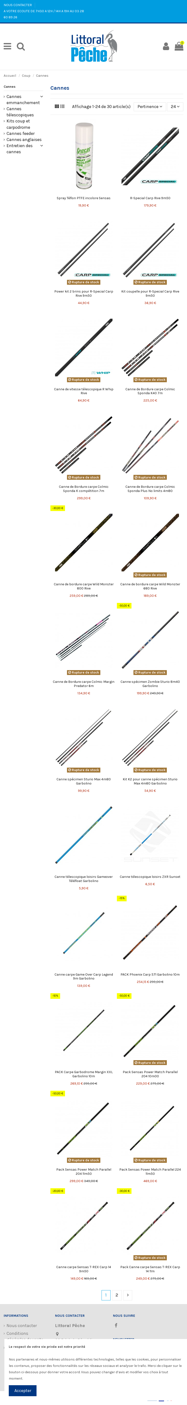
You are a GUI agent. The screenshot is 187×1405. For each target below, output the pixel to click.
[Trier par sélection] (150, 106)
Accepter (22, 1390)
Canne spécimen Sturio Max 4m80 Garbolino (83, 781)
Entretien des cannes (20, 148)
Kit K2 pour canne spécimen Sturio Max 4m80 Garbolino (150, 781)
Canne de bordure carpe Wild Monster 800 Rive (84, 586)
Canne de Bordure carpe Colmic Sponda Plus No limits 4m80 (150, 489)
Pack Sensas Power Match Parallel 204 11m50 (83, 1171)
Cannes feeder (21, 133)
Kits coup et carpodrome (18, 124)
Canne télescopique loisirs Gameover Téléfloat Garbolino (84, 879)
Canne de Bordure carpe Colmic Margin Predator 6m (83, 684)
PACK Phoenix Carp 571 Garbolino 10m (150, 974)
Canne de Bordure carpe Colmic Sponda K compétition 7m (84, 489)
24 (175, 106)
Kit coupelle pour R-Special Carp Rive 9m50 (150, 293)
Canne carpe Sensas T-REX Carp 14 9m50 (83, 1269)
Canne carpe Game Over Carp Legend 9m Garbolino (84, 976)
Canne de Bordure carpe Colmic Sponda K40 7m (150, 391)
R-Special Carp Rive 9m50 (150, 198)
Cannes (10, 87)
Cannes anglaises (24, 139)
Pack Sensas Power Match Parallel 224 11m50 (150, 1171)
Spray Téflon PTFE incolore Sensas (84, 198)
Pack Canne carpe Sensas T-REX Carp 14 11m (150, 1269)
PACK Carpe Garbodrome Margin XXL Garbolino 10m (84, 1074)
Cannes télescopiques (20, 112)
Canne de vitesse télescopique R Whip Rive (83, 391)
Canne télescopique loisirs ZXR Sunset (150, 877)
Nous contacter (22, 1325)
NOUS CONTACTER (18, 5)
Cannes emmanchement (23, 99)
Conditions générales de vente (25, 1336)
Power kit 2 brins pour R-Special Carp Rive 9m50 (83, 293)
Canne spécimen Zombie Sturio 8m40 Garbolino (150, 684)
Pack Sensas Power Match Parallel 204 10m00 (150, 1074)
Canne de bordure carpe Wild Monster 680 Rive (150, 586)
